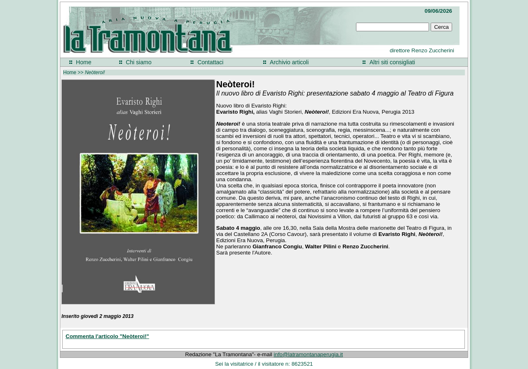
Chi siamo (138, 62)
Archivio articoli (289, 62)
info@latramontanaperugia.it (308, 354)
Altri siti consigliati (392, 62)
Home (83, 62)
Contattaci (211, 62)
